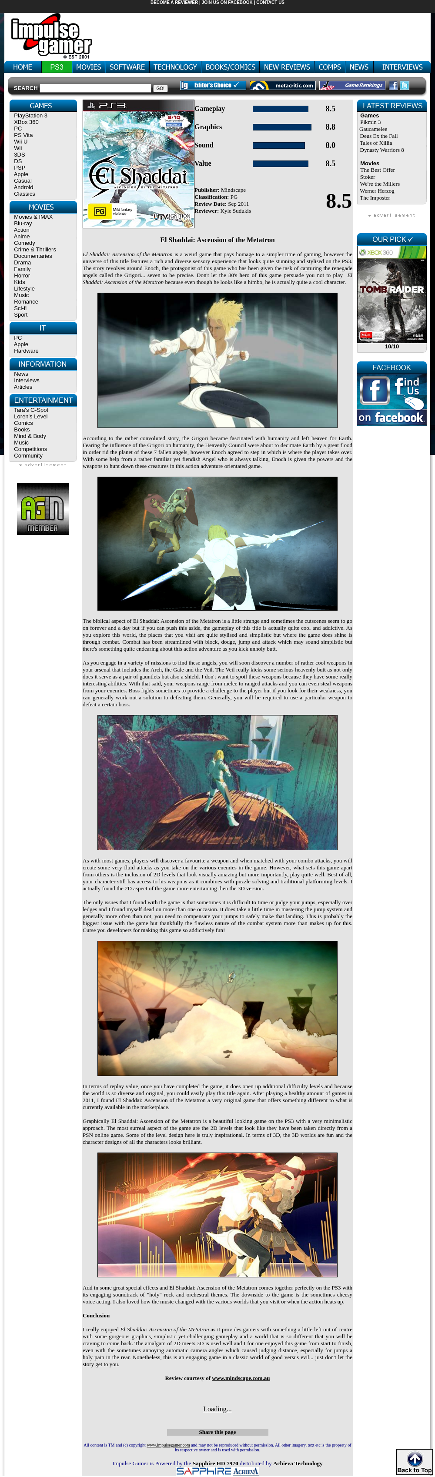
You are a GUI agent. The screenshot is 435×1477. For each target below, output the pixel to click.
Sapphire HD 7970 (215, 1463)
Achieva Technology (298, 1463)
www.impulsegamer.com (168, 1445)
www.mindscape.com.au (241, 1378)
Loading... (217, 1409)
